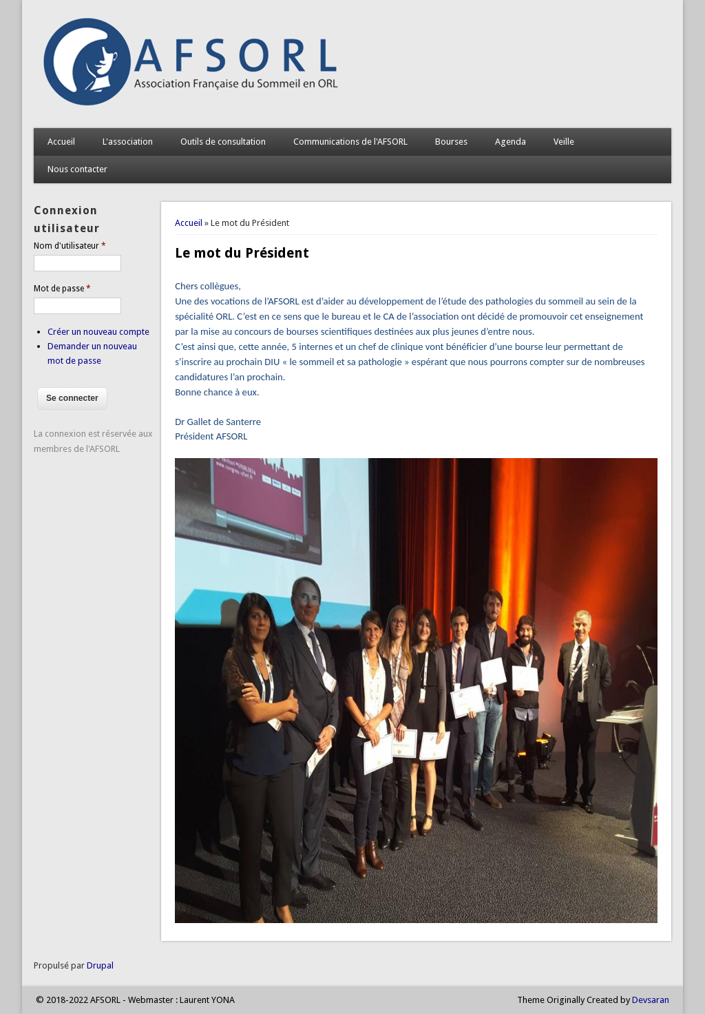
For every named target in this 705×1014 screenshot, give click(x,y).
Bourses (451, 141)
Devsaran (650, 1000)
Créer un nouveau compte (98, 332)
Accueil (61, 141)
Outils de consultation (223, 141)
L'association (128, 141)
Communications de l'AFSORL (350, 141)
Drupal (100, 965)
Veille (564, 141)
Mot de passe (62, 288)
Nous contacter (77, 169)
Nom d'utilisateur (70, 246)
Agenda (510, 141)
